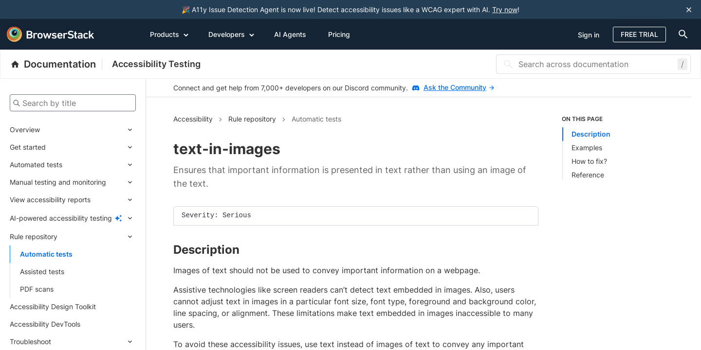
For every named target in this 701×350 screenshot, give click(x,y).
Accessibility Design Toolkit (53, 306)
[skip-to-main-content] (39, 10)
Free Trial (639, 34)
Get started (28, 147)
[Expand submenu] (88, 130)
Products (169, 34)
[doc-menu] (681, 34)
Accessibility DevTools (45, 324)
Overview (25, 129)
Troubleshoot (30, 341)
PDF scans (37, 289)
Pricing (339, 34)
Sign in (588, 35)
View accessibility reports (50, 199)
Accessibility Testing (156, 64)
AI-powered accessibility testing (61, 218)
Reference (588, 175)
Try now (504, 9)
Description (591, 134)
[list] (613, 147)
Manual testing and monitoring (58, 182)
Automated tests (36, 164)
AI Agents (290, 34)
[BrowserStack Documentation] (56, 64)
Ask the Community (459, 87)
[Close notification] (688, 9)
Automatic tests (46, 254)
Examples (587, 147)
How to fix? (589, 161)
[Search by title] (73, 102)
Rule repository (33, 236)
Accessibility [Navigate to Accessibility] (193, 119)
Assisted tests (42, 271)
